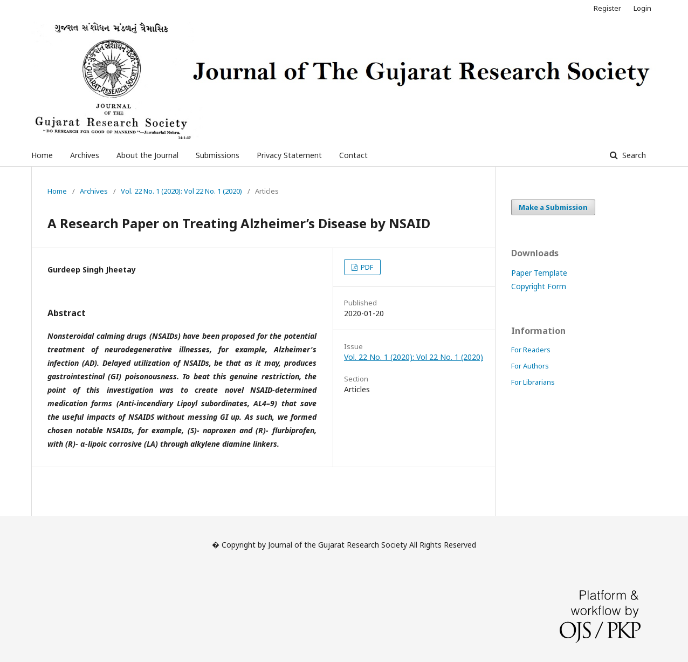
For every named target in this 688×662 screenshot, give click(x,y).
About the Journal (147, 155)
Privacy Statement (289, 155)
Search (633, 155)
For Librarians (533, 382)
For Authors (530, 366)
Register (607, 8)
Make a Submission (553, 207)
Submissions (217, 155)
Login (642, 8)
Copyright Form (538, 286)
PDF (366, 267)
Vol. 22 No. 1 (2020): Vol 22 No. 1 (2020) (181, 191)
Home (42, 155)
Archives (84, 155)
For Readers (531, 349)
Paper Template (539, 273)
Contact (353, 155)
